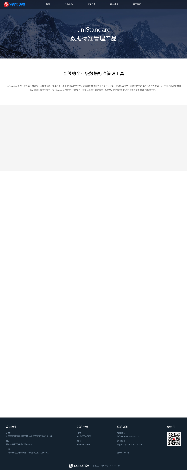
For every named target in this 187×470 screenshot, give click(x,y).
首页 (48, 4)
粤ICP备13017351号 (110, 466)
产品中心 (69, 4)
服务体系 (114, 4)
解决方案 (91, 4)
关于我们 (137, 4)
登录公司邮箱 (123, 453)
